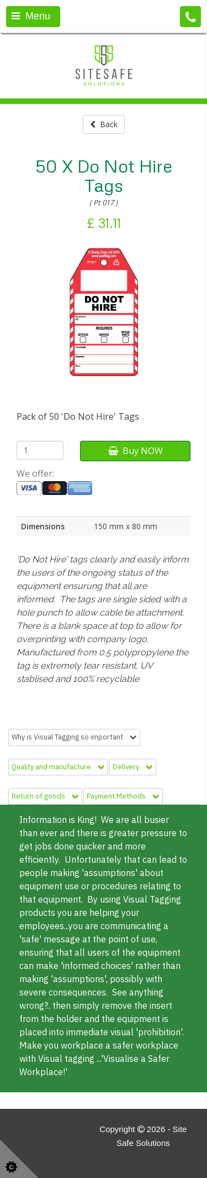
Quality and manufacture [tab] (58, 767)
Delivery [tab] (133, 767)
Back (104, 124)
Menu (31, 16)
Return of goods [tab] (45, 796)
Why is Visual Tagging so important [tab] (74, 737)
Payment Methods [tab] (123, 796)
